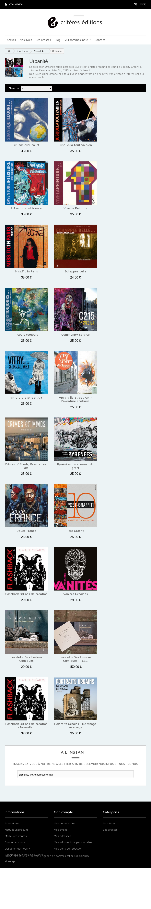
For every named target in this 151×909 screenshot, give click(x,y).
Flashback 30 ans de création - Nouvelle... (26, 725)
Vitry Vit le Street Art (26, 397)
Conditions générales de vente (24, 868)
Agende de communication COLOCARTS (65, 896)
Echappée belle (75, 271)
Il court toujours (26, 334)
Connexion (16, 4)
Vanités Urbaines (75, 594)
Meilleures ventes (16, 850)
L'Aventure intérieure (26, 208)
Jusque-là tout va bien (75, 145)
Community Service (75, 334)
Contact (100, 40)
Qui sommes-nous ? (77, 40)
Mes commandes (64, 837)
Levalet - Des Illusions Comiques (26, 658)
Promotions (12, 837)
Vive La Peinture (75, 208)
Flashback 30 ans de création (26, 594)
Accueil (11, 40)
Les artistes (43, 40)
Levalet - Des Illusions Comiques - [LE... (75, 658)
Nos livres (26, 40)
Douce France (26, 530)
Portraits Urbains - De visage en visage (75, 725)
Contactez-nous (15, 856)
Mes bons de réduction (68, 862)
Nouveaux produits (17, 843)
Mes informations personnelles (73, 856)
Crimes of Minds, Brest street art (26, 466)
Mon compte (63, 825)
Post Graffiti (75, 530)
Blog (58, 40)
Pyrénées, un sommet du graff (75, 466)
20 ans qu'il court (26, 145)
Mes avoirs (60, 843)
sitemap (10, 875)
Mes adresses (62, 850)
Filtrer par (14, 88)
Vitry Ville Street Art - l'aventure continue (75, 399)
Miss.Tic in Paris (26, 271)
